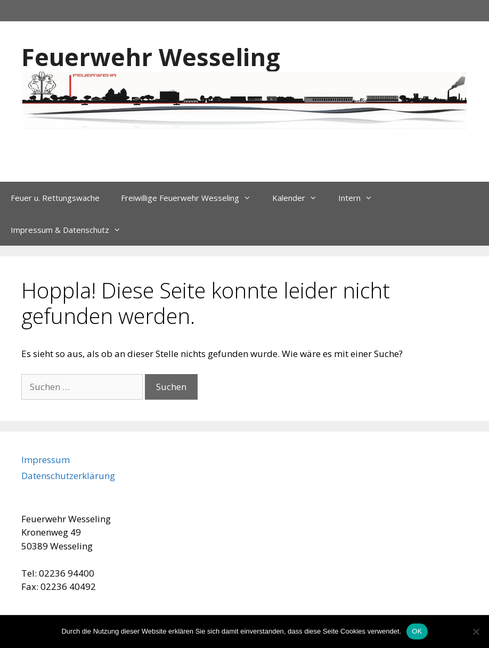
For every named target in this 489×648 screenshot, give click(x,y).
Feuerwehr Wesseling (150, 56)
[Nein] (475, 631)
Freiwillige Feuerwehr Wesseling (191, 198)
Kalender (300, 198)
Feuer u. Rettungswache (55, 197)
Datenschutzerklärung (68, 475)
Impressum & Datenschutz (71, 230)
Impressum (45, 459)
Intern (360, 198)
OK (417, 631)
